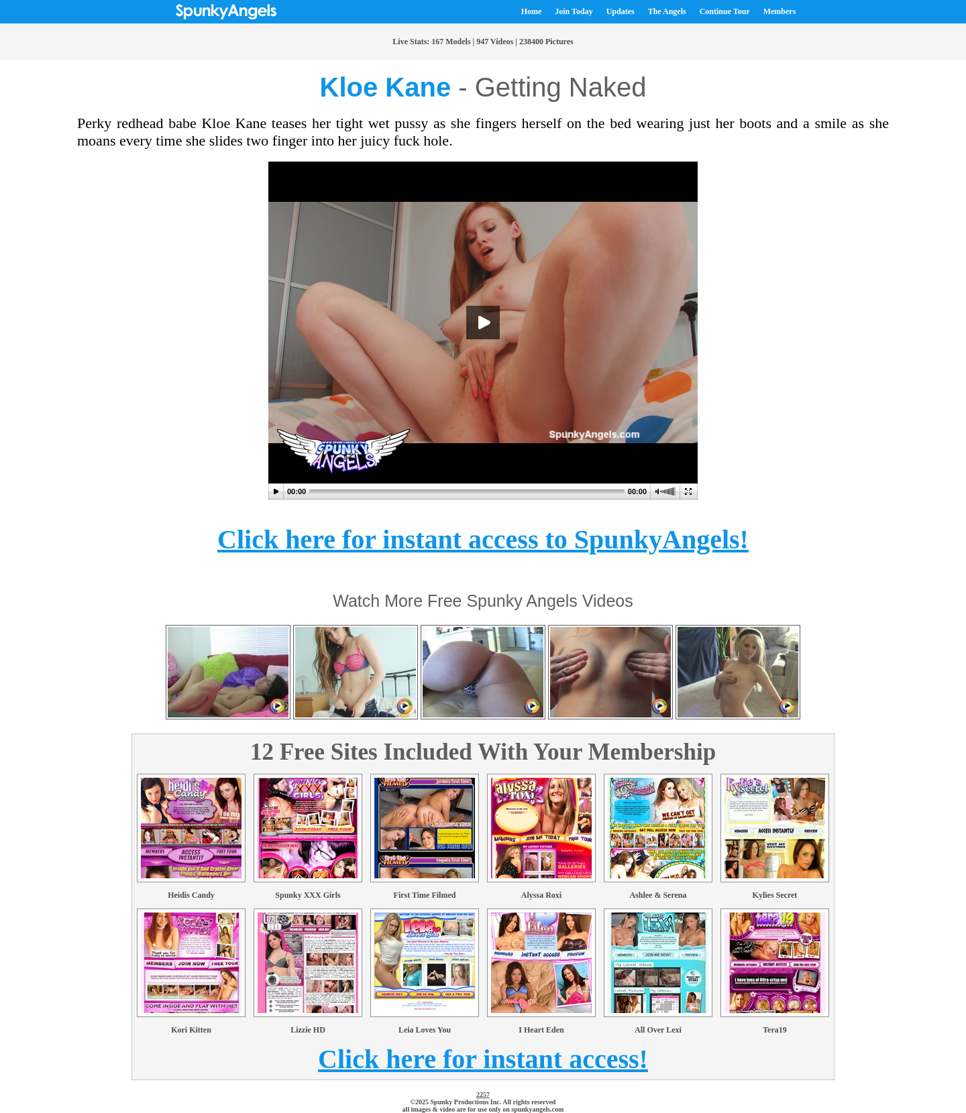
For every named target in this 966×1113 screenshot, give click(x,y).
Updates (620, 11)
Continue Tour (725, 11)
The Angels (667, 11)
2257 (483, 1094)
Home (531, 11)
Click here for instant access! (483, 1059)
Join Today (573, 11)
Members (779, 11)
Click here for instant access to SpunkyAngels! (483, 539)
